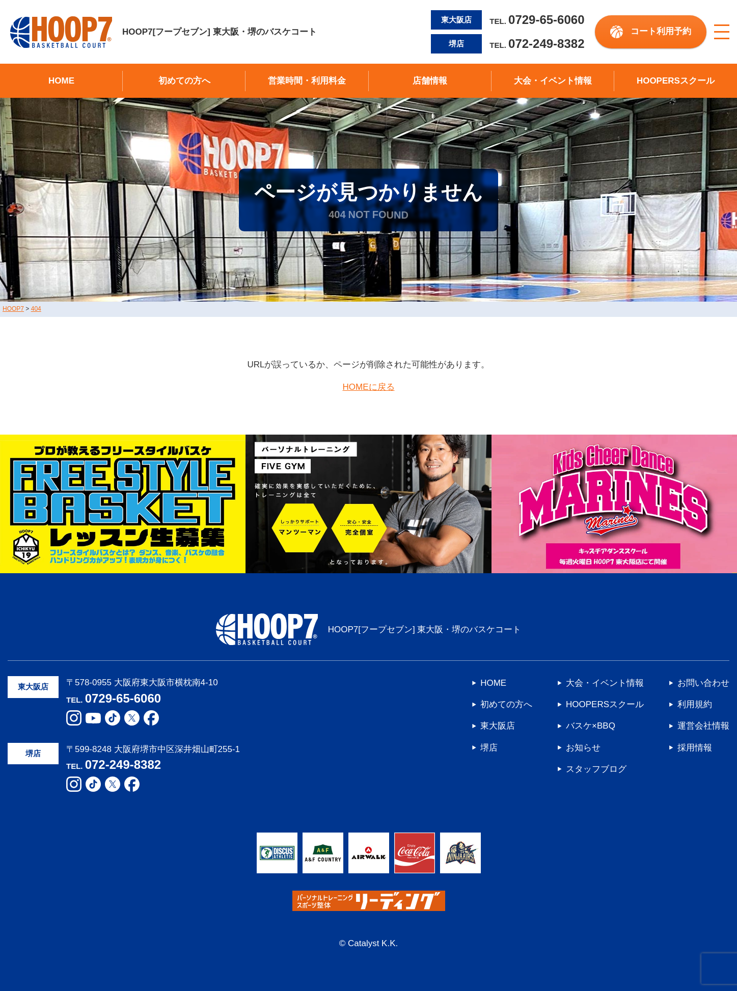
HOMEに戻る (369, 387)
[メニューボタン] (721, 32)
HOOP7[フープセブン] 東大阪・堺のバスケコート (163, 32)
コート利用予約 (661, 31)
